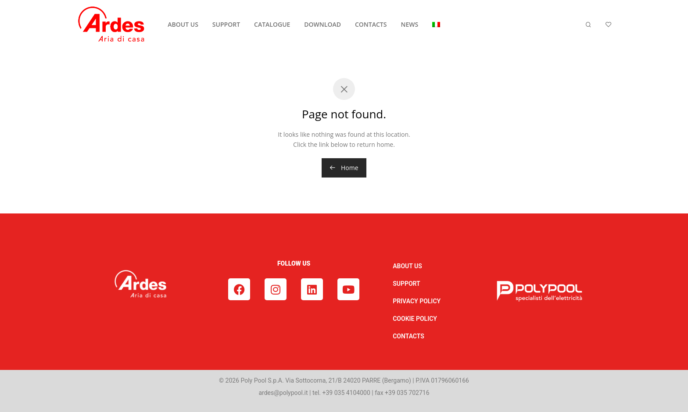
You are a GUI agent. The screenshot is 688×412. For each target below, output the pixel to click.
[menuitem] (436, 24)
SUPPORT (226, 24)
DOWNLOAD (322, 24)
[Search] (588, 24)
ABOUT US (183, 24)
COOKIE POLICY (415, 318)
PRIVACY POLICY (417, 301)
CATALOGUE (272, 24)
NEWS (409, 24)
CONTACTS (371, 24)
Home (344, 167)
